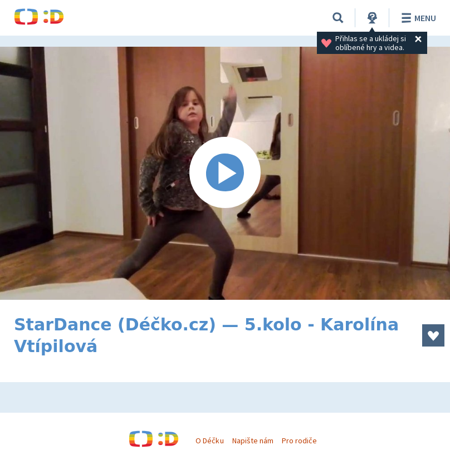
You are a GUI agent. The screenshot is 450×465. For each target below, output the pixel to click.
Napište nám (252, 441)
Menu (417, 17)
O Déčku (209, 441)
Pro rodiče (299, 441)
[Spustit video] (225, 173)
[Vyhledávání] (338, 18)
